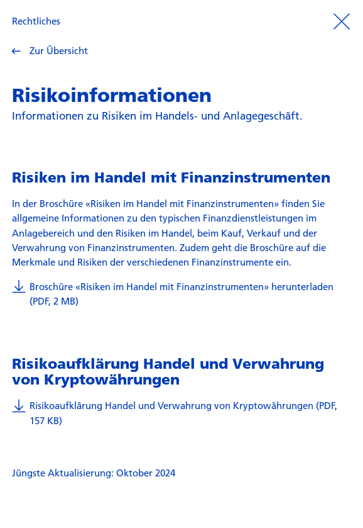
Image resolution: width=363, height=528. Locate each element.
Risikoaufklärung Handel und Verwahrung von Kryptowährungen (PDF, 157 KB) (174, 412)
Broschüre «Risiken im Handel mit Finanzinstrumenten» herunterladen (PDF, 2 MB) (172, 293)
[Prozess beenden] (341, 21)
